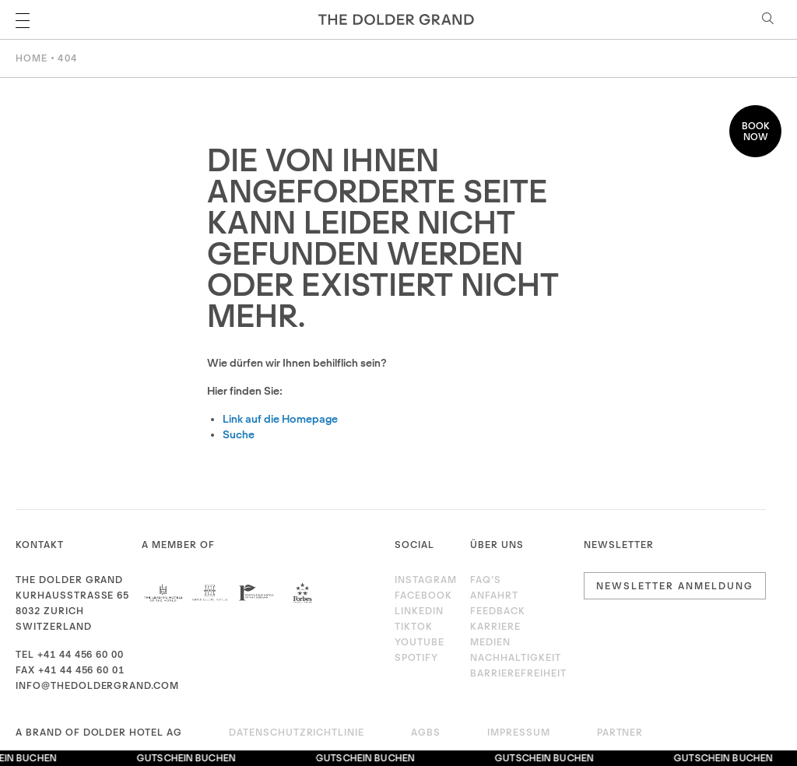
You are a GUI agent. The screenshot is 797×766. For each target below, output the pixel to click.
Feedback (497, 611)
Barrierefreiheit (518, 673)
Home (31, 58)
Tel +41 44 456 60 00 (70, 654)
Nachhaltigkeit (515, 657)
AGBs (426, 732)
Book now (756, 131)
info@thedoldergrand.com (97, 685)
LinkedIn (419, 611)
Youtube (419, 642)
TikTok (414, 626)
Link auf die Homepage (280, 419)
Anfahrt (494, 595)
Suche (239, 434)
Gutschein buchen (188, 758)
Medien (490, 642)
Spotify (416, 657)
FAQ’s (485, 579)
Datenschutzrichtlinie (296, 732)
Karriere (495, 626)
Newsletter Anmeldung (674, 586)
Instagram (422, 579)
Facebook (422, 595)
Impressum (518, 732)
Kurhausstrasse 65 (72, 595)
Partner (620, 732)
